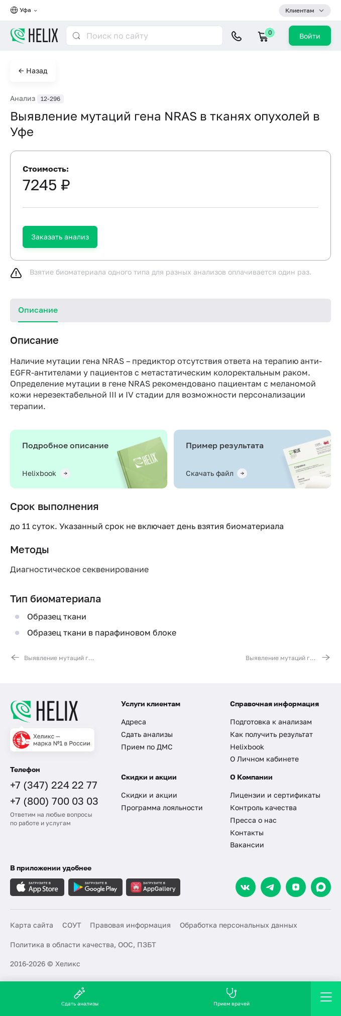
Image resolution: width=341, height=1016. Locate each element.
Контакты (247, 832)
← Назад (33, 70)
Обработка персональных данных (238, 925)
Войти (309, 36)
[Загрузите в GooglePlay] (95, 887)
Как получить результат (271, 734)
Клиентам (299, 10)
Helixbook (247, 746)
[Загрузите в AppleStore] (37, 887)
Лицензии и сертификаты (275, 795)
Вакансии (247, 844)
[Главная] (59, 711)
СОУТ (71, 925)
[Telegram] (271, 887)
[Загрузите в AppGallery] (153, 887)
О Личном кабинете (264, 758)
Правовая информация (130, 925)
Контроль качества (263, 807)
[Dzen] (296, 887)
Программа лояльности (162, 807)
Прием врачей (231, 996)
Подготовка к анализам (271, 721)
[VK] (246, 887)
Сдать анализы (147, 734)
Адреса (133, 721)
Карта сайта (31, 925)
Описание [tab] (38, 310)
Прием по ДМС (147, 746)
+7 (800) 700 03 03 (54, 801)
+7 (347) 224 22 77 (53, 785)
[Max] (321, 887)
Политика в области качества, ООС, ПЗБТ (83, 944)
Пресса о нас (253, 820)
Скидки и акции (149, 795)
